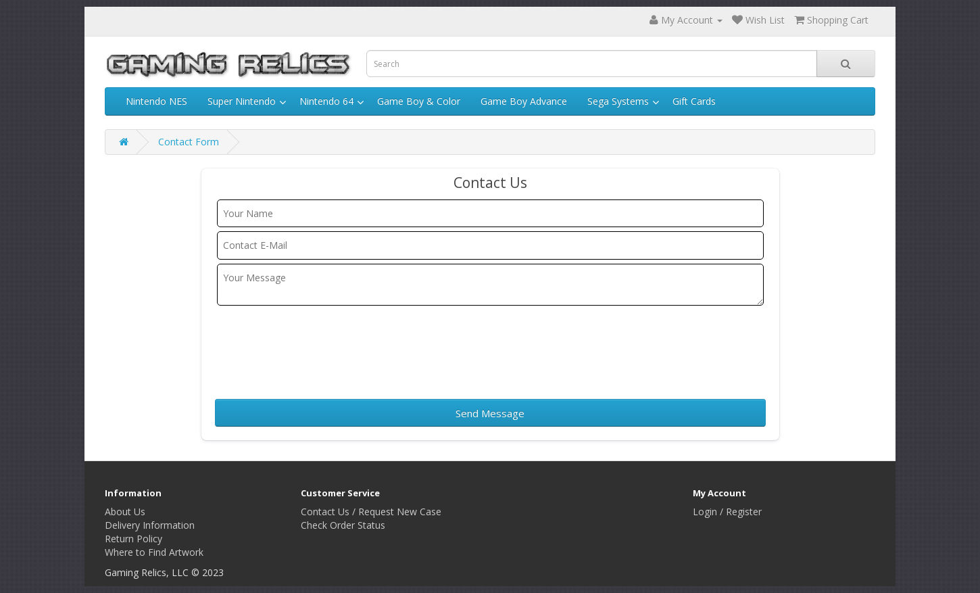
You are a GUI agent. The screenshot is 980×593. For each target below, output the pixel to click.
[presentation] (323, 347)
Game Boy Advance (524, 101)
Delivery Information (150, 525)
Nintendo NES (156, 101)
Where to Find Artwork (154, 552)
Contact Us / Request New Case (371, 511)
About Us (125, 511)
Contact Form (188, 141)
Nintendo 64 (326, 101)
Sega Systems (618, 101)
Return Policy (133, 538)
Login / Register (727, 511)
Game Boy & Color (418, 101)
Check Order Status (343, 525)
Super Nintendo (241, 101)
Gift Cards (694, 101)
